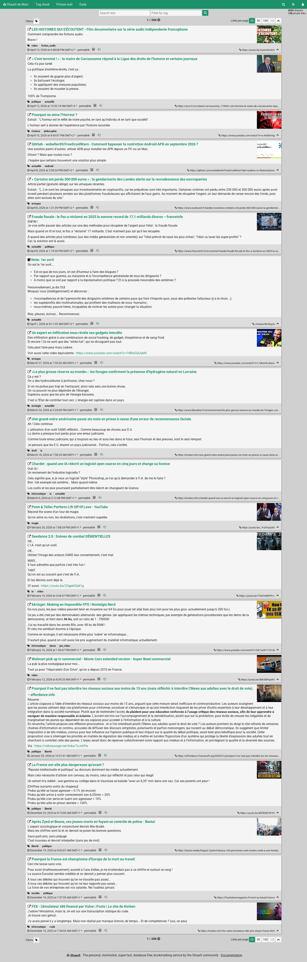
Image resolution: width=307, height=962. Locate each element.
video (35, 45)
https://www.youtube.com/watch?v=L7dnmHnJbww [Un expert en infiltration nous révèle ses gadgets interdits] (244, 363)
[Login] (303, 4)
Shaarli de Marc (16, 4)
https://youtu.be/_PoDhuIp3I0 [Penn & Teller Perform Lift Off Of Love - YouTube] (257, 527)
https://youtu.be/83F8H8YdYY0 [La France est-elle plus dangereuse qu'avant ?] (256, 813)
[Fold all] (278, 20)
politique (36, 101)
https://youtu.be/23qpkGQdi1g (62, 586)
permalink (58, 50)
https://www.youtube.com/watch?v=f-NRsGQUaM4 (111, 353)
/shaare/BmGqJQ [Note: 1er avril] (263, 324)
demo (53, 645)
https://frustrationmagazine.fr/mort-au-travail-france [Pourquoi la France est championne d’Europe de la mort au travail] (244, 897)
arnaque (36, 203)
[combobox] (176, 13)
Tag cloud (42, 4)
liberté (48, 751)
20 (252, 20)
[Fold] (277, 49)
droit (34, 450)
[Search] (283, 4)
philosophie (50, 131)
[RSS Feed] (293, 4)
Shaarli (75, 955)
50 (258, 20)
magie (35, 523)
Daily (83, 4)
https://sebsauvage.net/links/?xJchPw (61, 746)
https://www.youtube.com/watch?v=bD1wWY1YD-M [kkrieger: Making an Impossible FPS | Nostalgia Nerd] (244, 650)
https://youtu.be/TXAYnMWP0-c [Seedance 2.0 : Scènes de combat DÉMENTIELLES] (255, 595)
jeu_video (65, 645)
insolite (36, 893)
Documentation (231, 955)
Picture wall (64, 4)
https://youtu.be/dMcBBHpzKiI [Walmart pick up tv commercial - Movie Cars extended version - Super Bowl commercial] (256, 679)
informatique (39, 493)
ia (41, 450)
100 (265, 20)
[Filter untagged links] (36, 21)
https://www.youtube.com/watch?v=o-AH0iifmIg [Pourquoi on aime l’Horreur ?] (246, 135)
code (52, 926)
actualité (49, 101)
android (49, 166)
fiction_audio (48, 45)
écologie (36, 405)
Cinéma (36, 131)
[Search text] (124, 13)
